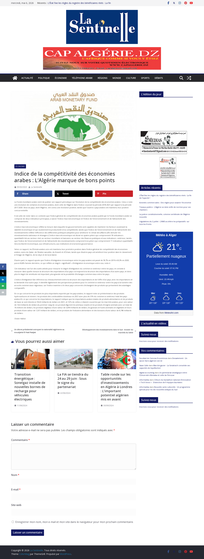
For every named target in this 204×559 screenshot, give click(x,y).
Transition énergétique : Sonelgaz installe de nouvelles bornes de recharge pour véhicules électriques (29, 386)
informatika (144, 380)
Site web (16, 505)
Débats (159, 77)
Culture (131, 77)
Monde (117, 77)
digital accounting (146, 372)
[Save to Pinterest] (114, 193)
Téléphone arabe (82, 77)
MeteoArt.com (171, 312)
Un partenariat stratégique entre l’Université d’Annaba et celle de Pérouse (163, 374)
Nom (15, 475)
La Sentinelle (36, 187)
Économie (61, 77)
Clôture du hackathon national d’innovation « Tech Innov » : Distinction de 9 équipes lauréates (165, 381)
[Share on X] (74, 193)
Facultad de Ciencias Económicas (153, 358)
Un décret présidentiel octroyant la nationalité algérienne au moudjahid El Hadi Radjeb (37, 331)
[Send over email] (3, 286)
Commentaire (20, 440)
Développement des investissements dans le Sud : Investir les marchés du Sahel (109, 331)
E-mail (16, 489)
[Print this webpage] (3, 292)
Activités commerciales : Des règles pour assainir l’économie (165, 202)
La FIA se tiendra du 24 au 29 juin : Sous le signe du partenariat (73, 380)
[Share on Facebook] (33, 193)
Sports (145, 77)
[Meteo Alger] (166, 293)
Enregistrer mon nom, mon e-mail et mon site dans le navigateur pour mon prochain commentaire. (74, 522)
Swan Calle (143, 365)
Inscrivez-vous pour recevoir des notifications (158, 341)
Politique (44, 77)
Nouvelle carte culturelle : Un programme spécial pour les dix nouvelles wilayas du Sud (164, 388)
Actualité (27, 77)
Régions (102, 77)
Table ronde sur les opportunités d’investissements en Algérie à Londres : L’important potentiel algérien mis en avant (116, 386)
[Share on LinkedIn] (3, 279)
